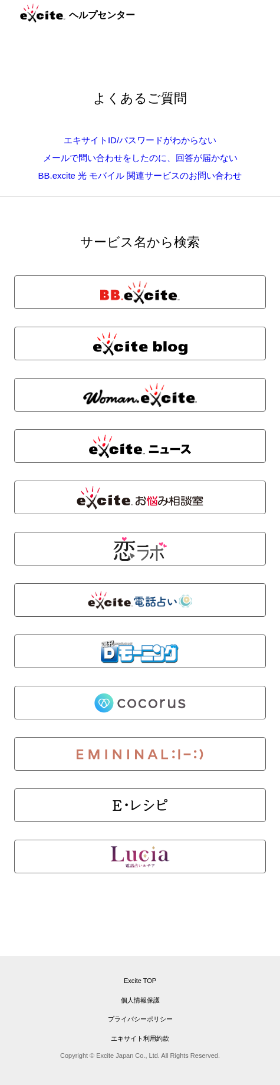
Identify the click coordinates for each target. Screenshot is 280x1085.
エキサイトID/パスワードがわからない (140, 140)
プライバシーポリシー (140, 1018)
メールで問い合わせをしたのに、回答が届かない (140, 158)
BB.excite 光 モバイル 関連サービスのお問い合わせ (140, 175)
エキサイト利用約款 (140, 1038)
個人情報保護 (140, 1000)
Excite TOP (140, 980)
